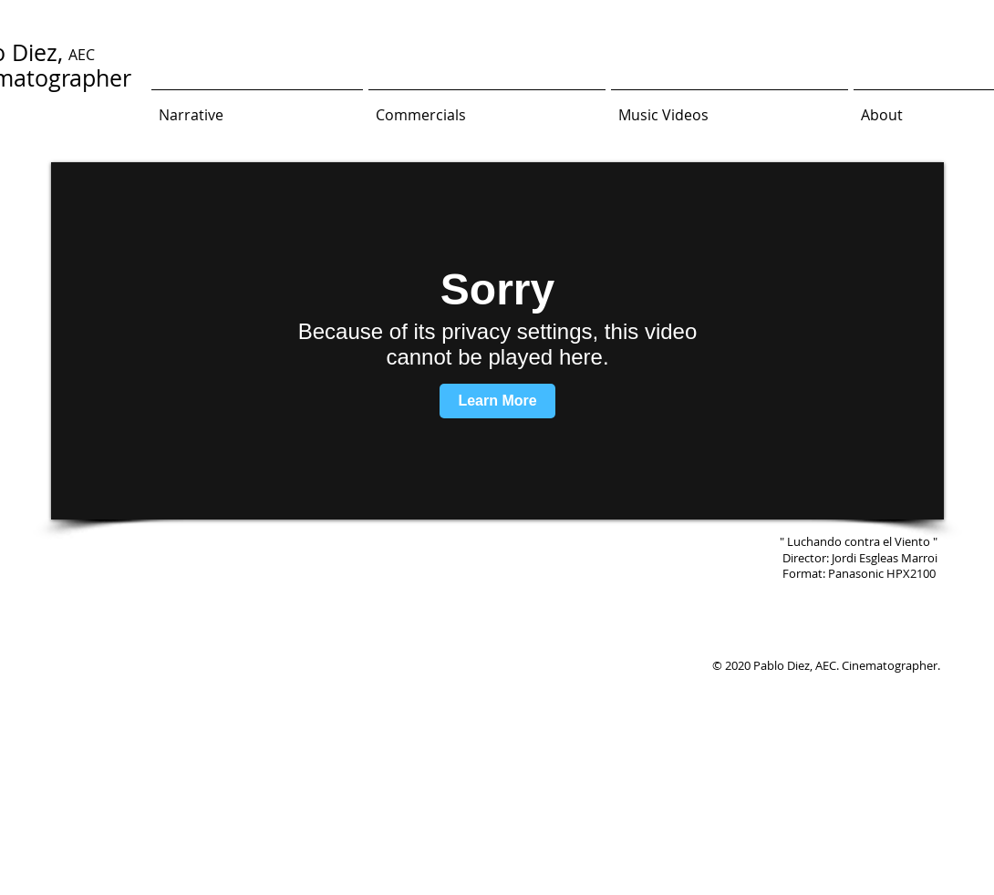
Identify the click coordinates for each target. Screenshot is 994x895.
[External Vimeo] (497, 341)
